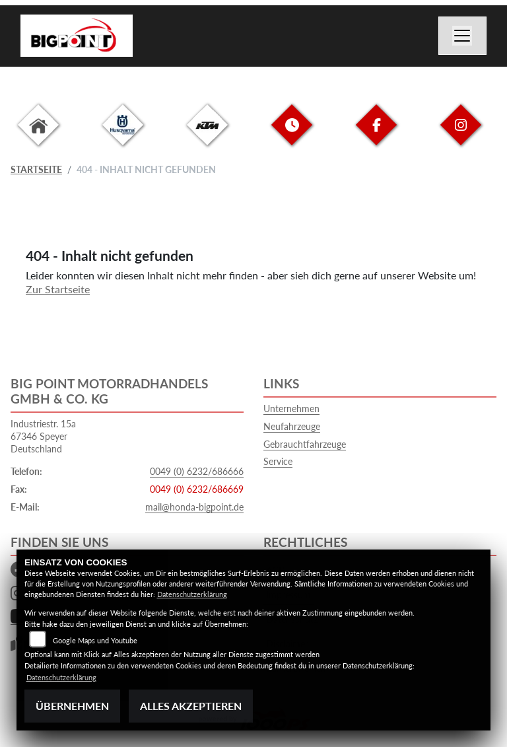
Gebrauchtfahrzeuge (304, 444)
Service (277, 461)
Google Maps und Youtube (95, 640)
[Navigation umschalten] (462, 36)
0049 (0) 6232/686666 (197, 471)
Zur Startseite (58, 289)
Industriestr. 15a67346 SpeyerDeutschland (43, 436)
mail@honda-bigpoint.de (194, 507)
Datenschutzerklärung (192, 594)
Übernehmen (72, 705)
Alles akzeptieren (191, 705)
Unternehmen (291, 408)
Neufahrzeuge (291, 426)
